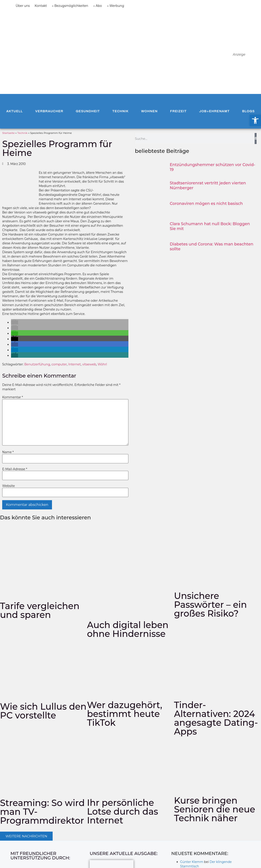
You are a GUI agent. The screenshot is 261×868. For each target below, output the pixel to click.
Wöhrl (102, 364)
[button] (14, 322)
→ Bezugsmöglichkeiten (70, 6)
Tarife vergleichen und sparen (40, 610)
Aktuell (14, 111)
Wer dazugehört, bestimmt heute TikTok (124, 714)
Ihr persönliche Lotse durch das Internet (122, 811)
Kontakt (41, 6)
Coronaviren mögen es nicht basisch (206, 203)
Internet (74, 364)
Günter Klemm (191, 862)
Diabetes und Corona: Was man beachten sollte (211, 246)
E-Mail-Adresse (14, 469)
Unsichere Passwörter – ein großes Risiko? (210, 604)
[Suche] (256, 138)
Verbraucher (49, 111)
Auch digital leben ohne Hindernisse (127, 629)
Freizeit (178, 111)
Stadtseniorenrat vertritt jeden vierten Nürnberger (208, 185)
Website (8, 485)
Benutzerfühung (37, 364)
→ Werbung (115, 6)
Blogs (248, 111)
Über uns (23, 6)
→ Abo (97, 6)
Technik (120, 111)
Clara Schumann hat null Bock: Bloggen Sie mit (210, 226)
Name (8, 452)
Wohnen (149, 111)
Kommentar (12, 397)
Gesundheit (88, 111)
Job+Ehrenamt (214, 111)
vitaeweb (89, 364)
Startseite (8, 133)
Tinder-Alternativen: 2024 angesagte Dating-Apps (216, 718)
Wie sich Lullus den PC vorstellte (43, 711)
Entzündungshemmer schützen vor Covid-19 (212, 167)
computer (59, 364)
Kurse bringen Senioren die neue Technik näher (214, 809)
